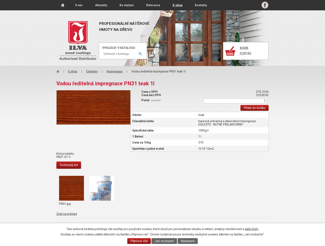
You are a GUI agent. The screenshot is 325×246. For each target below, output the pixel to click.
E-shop (177, 5)
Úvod (63, 5)
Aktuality (101, 5)
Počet (151, 100)
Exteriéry (92, 71)
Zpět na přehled (66, 214)
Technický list (68, 165)
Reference (153, 5)
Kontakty (201, 5)
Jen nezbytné (164, 241)
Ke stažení (127, 5)
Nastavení (188, 241)
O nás (79, 5)
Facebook (265, 5)
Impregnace (114, 71)
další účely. (252, 229)
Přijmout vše (139, 241)
